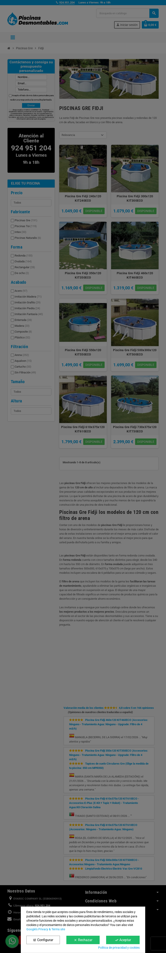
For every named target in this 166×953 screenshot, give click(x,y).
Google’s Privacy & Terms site (45, 929)
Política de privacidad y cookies (119, 947)
